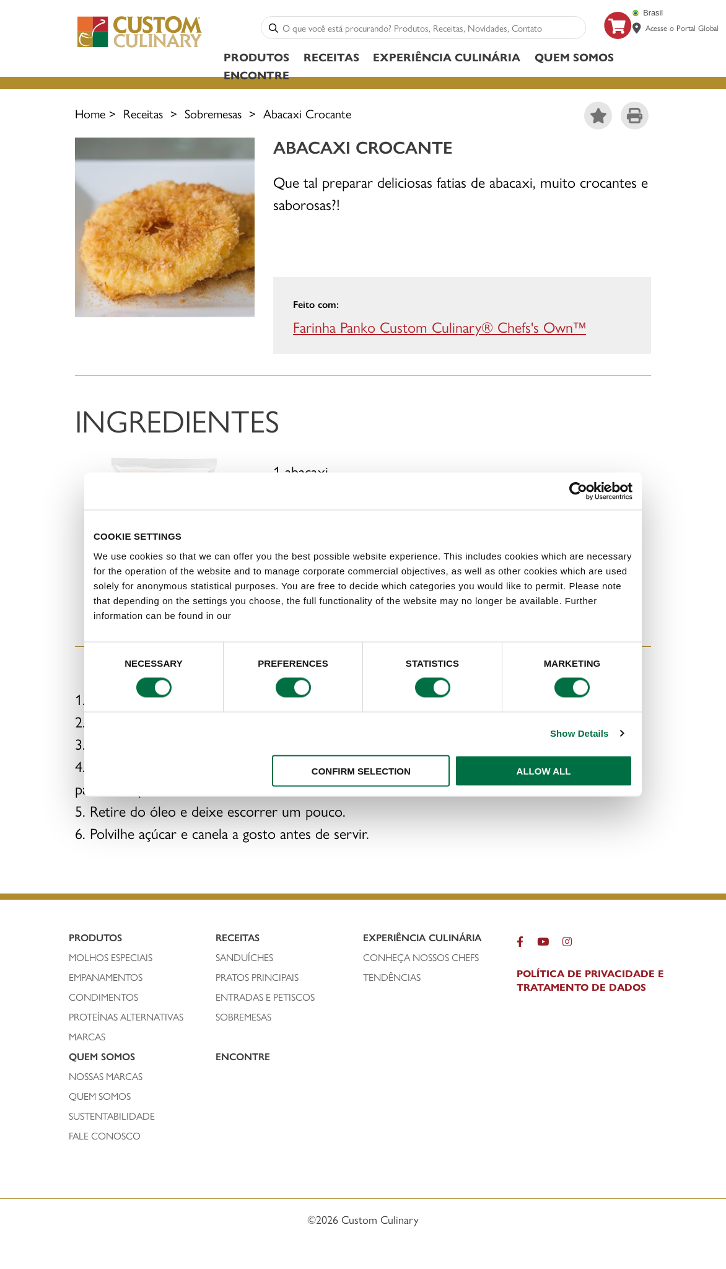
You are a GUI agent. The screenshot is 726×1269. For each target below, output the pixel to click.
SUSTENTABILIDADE (112, 1116)
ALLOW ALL (544, 770)
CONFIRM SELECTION (361, 770)
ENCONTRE (256, 74)
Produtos (256, 56)
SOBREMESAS (243, 1017)
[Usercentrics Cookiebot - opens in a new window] (578, 491)
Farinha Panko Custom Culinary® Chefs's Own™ (439, 326)
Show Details (579, 733)
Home (90, 113)
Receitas (331, 56)
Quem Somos (574, 56)
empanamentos (105, 977)
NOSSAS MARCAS (105, 1076)
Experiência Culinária (446, 56)
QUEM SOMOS (100, 1096)
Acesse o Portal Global (682, 27)
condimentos (103, 997)
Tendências (392, 977)
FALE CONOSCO (105, 1136)
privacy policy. (268, 615)
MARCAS (87, 1036)
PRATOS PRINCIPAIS (257, 977)
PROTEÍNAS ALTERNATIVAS (126, 1017)
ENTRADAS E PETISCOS (265, 997)
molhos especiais (110, 957)
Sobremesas (213, 113)
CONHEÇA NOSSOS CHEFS (421, 957)
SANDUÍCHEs (244, 957)
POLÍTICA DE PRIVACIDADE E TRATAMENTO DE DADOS (590, 980)
